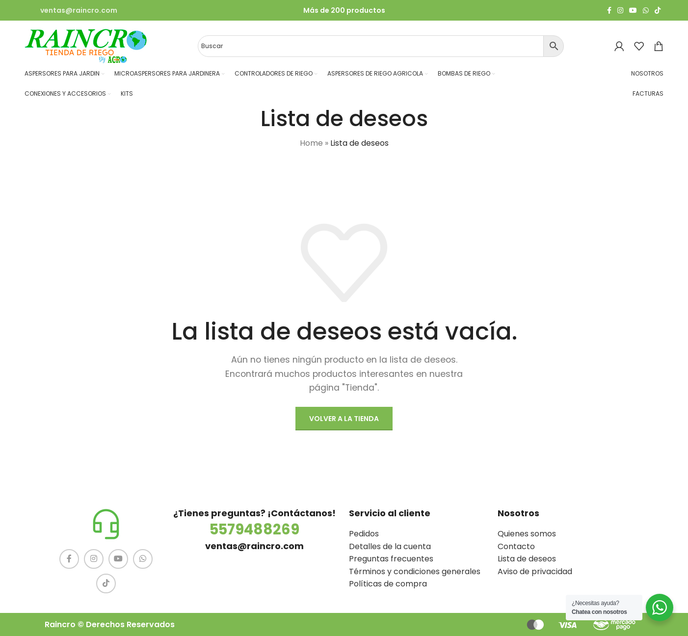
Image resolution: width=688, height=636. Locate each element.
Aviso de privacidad (535, 571)
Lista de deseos (527, 558)
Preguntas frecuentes (391, 558)
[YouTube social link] (633, 10)
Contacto (516, 546)
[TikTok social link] (657, 10)
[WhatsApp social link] (646, 10)
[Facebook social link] (609, 10)
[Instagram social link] (620, 10)
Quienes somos (527, 533)
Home (311, 143)
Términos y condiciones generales (414, 571)
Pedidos (364, 533)
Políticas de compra (388, 583)
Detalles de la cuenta (390, 546)
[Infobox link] (71, 10)
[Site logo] (86, 45)
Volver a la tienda (344, 419)
